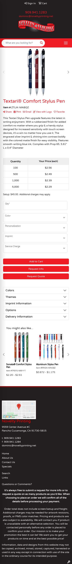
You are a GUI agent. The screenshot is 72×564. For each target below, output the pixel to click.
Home (5, 453)
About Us (7, 457)
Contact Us (8, 462)
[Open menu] (66, 43)
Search (6, 473)
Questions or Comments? (17, 484)
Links (5, 477)
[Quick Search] (20, 43)
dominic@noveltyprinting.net (36, 16)
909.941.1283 (36, 12)
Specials (7, 466)
